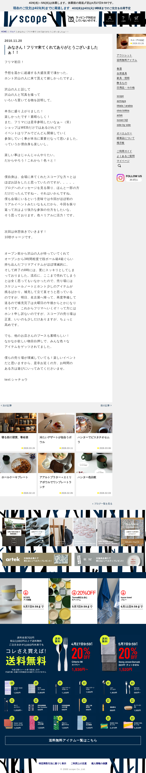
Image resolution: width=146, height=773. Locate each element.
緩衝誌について (126, 138)
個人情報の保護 (99, 763)
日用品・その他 (126, 87)
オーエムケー (124, 133)
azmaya (121, 100)
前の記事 (105, 405)
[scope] (32, 19)
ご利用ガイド (124, 151)
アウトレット (124, 55)
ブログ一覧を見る (103, 503)
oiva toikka (123, 110)
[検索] (119, 166)
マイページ (123, 160)
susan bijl (122, 119)
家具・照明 (123, 78)
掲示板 (120, 142)
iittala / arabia (125, 105)
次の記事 (7, 405)
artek (120, 115)
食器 (119, 68)
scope (120, 96)
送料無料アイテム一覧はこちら (73, 740)
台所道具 (122, 73)
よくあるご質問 (126, 156)
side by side (124, 124)
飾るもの (122, 82)
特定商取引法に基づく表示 (52, 763)
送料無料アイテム (127, 60)
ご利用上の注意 (79, 763)
